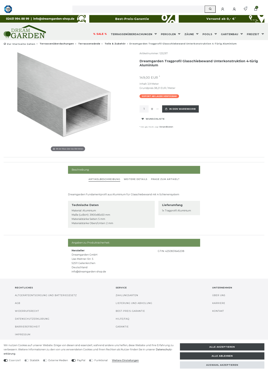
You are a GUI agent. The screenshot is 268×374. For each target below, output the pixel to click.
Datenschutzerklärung (32, 318)
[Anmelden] (223, 9)
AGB (17, 303)
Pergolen (169, 34)
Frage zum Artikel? (165, 179)
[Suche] (210, 9)
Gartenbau (230, 34)
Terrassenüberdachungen (132, 34)
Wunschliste (153, 119)
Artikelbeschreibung (104, 179)
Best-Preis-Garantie (130, 311)
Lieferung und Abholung (134, 303)
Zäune (189, 34)
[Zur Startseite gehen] (19, 44)
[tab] (104, 179)
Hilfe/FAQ (122, 318)
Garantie (122, 326)
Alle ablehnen (222, 356)
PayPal (81, 360)
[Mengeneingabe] (144, 109)
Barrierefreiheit (27, 326)
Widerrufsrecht (27, 311)
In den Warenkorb (180, 109)
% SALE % (100, 34)
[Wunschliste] (245, 9)
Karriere (218, 303)
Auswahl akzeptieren (222, 365)
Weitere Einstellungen (125, 360)
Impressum (22, 334)
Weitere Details (135, 179)
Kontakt (218, 311)
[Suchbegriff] (138, 9)
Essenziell (15, 360)
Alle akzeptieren (222, 347)
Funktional (101, 360)
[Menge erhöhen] (152, 109)
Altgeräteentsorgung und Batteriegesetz (46, 295)
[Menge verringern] (157, 109)
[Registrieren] (234, 9)
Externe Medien (58, 360)
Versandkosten (166, 127)
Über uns (218, 295)
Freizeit (253, 34)
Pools (208, 34)
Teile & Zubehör (115, 43)
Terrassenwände (89, 43)
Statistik (34, 360)
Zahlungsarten (127, 295)
